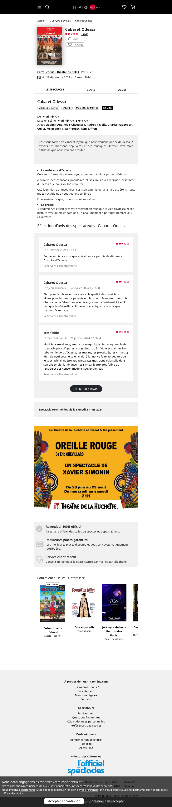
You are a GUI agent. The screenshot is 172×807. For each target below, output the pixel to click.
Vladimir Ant (51, 116)
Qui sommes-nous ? (86, 687)
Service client (86, 713)
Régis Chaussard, (74, 124)
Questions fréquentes (86, 717)
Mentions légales (86, 695)
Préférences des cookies (86, 725)
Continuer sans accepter (107, 801)
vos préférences (89, 789)
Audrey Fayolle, (97, 124)
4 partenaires (27, 789)
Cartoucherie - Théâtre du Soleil (58, 72)
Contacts (86, 699)
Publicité (86, 744)
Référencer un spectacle (86, 739)
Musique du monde (87, 107)
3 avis (84, 34)
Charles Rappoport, (120, 124)
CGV (69, 721)
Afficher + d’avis (86, 389)
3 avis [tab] (91, 89)
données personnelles (90, 721)
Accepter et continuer (64, 801)
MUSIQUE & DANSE (48, 107)
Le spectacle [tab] (55, 89)
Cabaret (66, 107)
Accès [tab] (122, 89)
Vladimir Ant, (66, 120)
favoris (75, 44)
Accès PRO (86, 748)
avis (73, 39)
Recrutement (86, 691)
